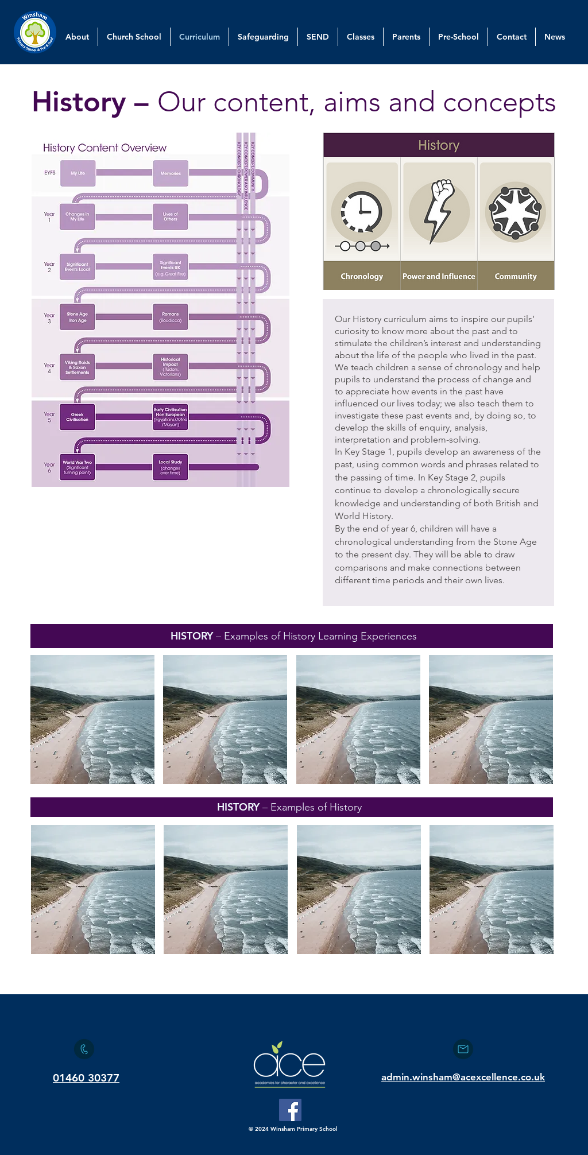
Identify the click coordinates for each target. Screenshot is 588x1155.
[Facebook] (290, 1110)
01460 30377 (86, 1077)
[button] (92, 719)
